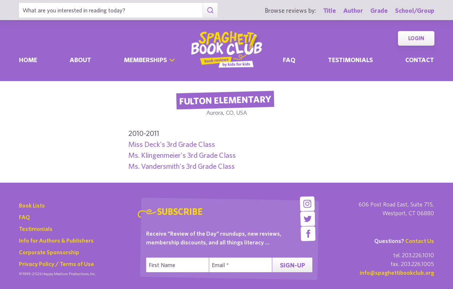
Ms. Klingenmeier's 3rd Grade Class (182, 155)
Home (28, 60)
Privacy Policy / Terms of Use (56, 264)
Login (416, 38)
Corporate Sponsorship (49, 252)
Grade (379, 10)
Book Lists (32, 205)
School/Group (414, 10)
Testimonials (350, 60)
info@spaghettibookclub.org (397, 272)
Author (353, 10)
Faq (289, 60)
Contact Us (419, 240)
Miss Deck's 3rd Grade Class (171, 144)
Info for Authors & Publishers (56, 240)
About (80, 60)
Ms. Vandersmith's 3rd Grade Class (181, 166)
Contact (419, 60)
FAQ (24, 217)
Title (329, 10)
